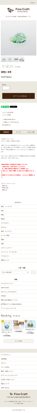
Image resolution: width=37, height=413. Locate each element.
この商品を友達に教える (7, 119)
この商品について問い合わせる (9, 122)
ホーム (3, 65)
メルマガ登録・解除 (18, 403)
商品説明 (6, 132)
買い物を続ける (5, 125)
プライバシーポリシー (27, 401)
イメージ (18, 132)
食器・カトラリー (10, 66)
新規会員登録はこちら (24, 16)
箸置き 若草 (5, 187)
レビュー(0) (30, 132)
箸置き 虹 (4, 190)
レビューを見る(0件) (6, 112)
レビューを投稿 (5, 115)
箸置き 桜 (4, 185)
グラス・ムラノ (9, 65)
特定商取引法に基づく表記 (15, 401)
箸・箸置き (18, 66)
